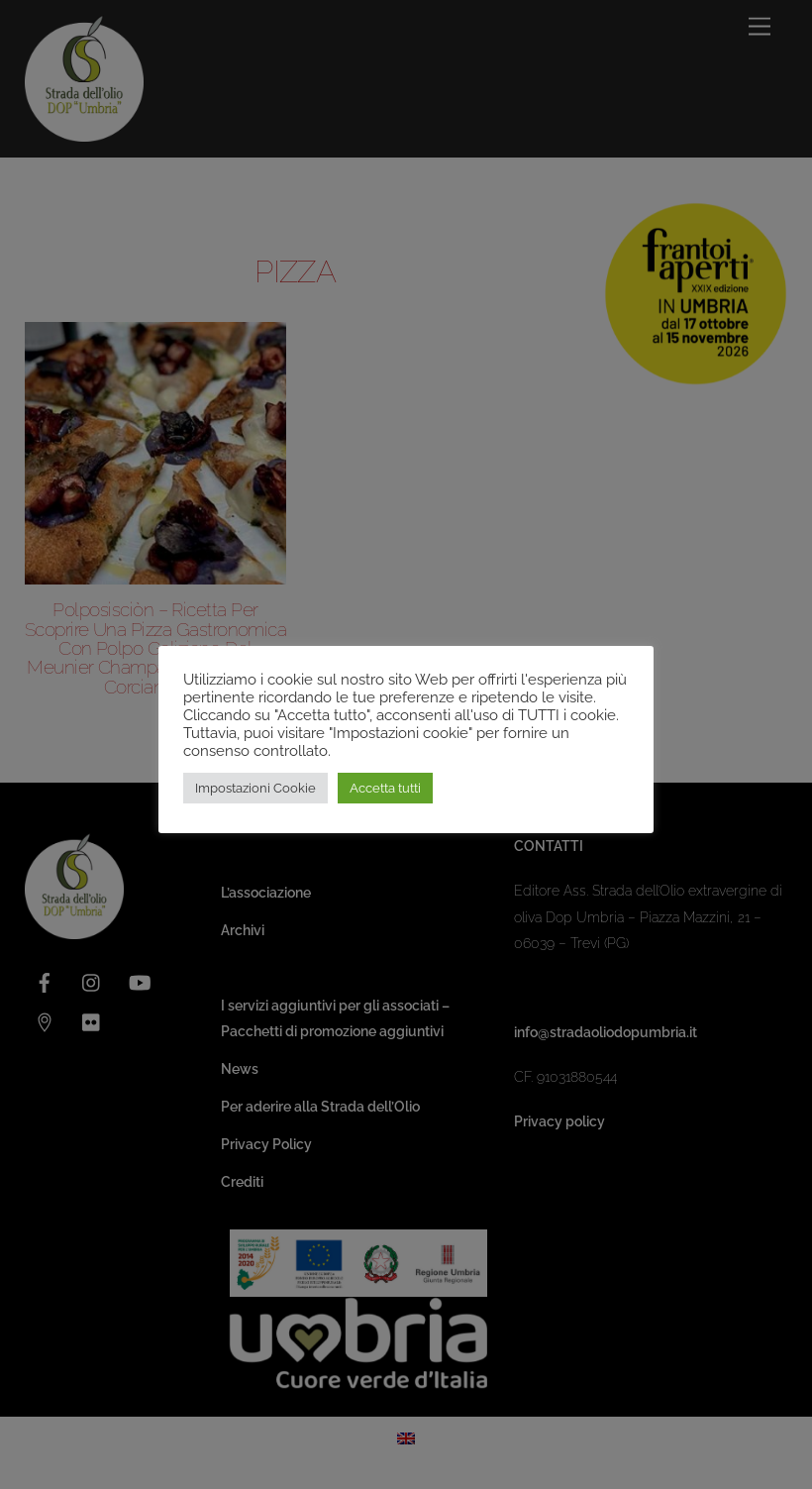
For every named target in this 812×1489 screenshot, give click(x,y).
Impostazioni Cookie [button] (255, 788)
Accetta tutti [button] (385, 788)
